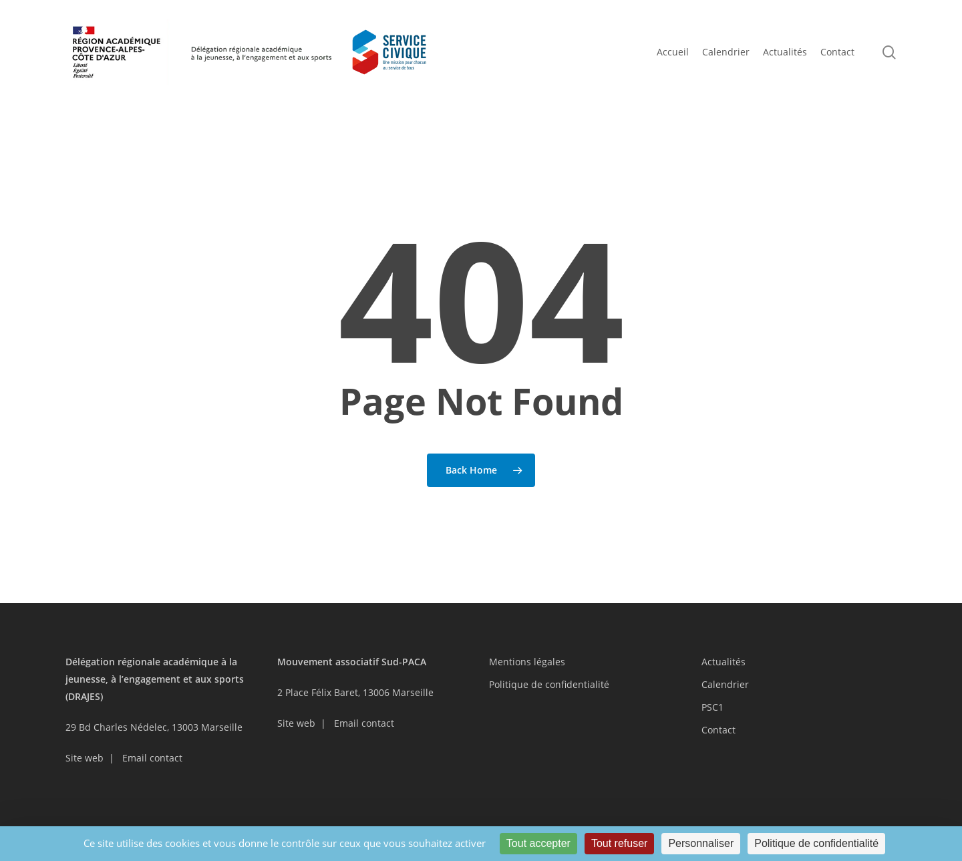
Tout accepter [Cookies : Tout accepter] (538, 843)
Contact (718, 729)
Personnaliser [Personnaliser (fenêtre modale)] (701, 843)
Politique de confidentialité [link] (816, 843)
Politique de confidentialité (549, 684)
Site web (84, 757)
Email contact (152, 757)
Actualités (723, 661)
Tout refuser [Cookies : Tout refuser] (619, 843)
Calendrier (725, 684)
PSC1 (712, 707)
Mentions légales (527, 661)
